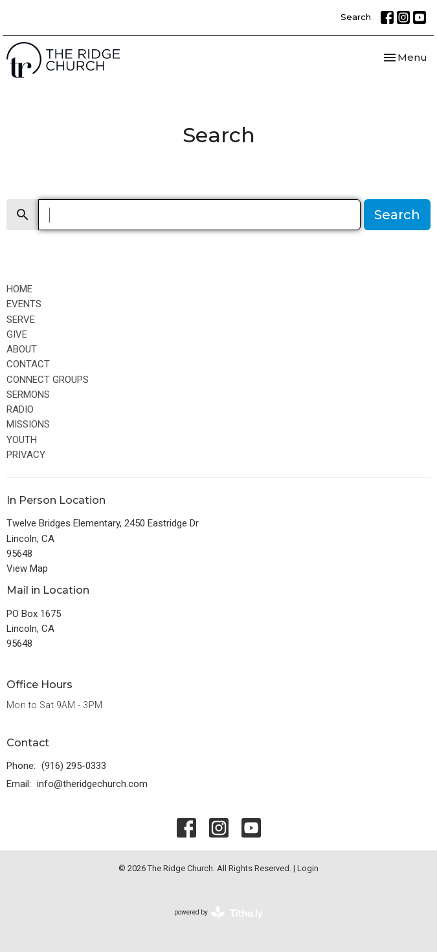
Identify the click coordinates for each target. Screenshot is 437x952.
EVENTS (23, 304)
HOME (19, 289)
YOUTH (21, 440)
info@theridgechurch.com (92, 784)
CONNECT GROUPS (47, 379)
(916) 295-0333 (73, 766)
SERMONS (28, 394)
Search (356, 17)
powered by (218, 913)
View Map (27, 568)
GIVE (16, 334)
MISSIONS (28, 424)
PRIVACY (25, 454)
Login (308, 868)
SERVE (20, 319)
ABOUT (21, 349)
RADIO (20, 409)
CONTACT (28, 364)
